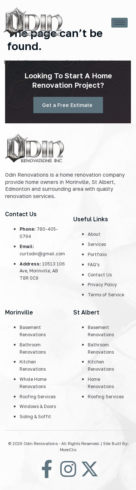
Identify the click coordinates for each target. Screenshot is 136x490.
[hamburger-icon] (119, 23)
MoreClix (68, 449)
